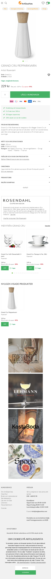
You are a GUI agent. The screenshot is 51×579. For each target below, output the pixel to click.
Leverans (4, 503)
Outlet (25, 188)
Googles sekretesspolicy (38, 562)
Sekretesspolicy (6, 498)
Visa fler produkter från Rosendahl (14, 218)
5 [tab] (20, 274)
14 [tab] (37, 274)
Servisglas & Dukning (15, 148)
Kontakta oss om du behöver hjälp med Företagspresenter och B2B (38, 519)
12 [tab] (33, 274)
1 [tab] (23, 63)
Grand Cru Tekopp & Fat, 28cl (37, 254)
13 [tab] (35, 274)
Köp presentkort (6, 505)
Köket (10, 150)
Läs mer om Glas (6, 500)
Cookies (3, 508)
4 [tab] (18, 274)
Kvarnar (24, 150)
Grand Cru (8, 74)
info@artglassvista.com (39, 511)
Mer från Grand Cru (13, 226)
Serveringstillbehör (30, 148)
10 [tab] (30, 274)
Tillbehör (17, 150)
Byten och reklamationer (9, 496)
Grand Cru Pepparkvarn (9, 312)
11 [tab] (32, 274)
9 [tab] (28, 274)
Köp (5, 268)
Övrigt (40, 148)
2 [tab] (25, 63)
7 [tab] (24, 274)
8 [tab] (26, 274)
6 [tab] (22, 274)
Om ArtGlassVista (7, 492)
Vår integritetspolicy (23, 562)
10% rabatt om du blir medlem (16, 118)
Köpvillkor (4, 494)
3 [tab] (27, 63)
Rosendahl (11, 70)
